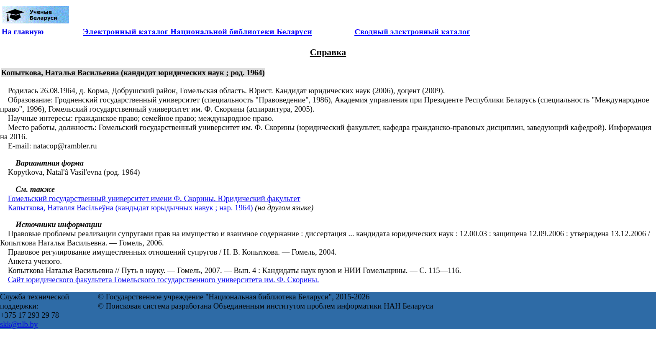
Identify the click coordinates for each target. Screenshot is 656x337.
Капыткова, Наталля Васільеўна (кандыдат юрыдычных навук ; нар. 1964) (130, 207)
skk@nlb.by (19, 324)
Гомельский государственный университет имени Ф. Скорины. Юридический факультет (154, 198)
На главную (23, 31)
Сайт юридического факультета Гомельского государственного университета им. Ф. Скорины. (163, 279)
